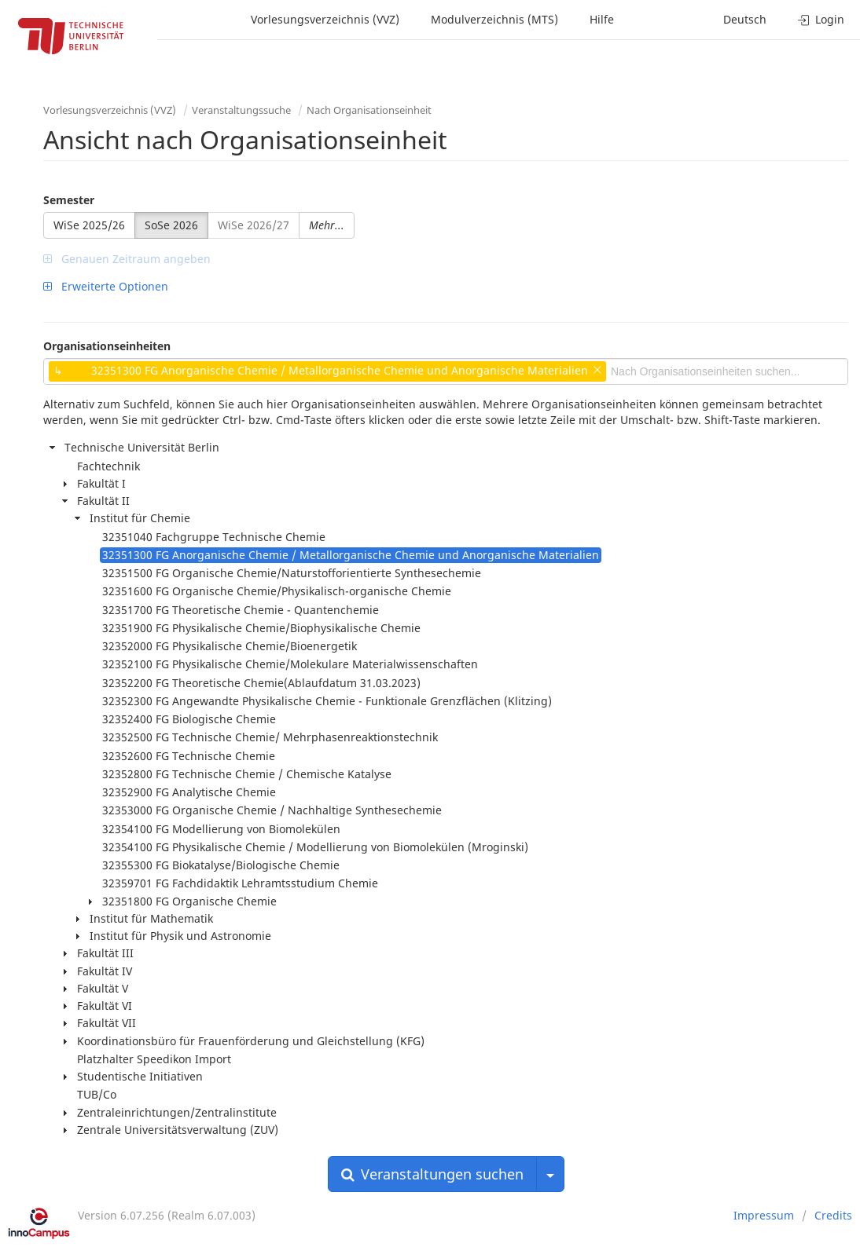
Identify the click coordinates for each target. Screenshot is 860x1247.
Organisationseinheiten (107, 345)
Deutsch (744, 19)
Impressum (763, 1215)
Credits (833, 1215)
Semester (68, 199)
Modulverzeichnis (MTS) (494, 19)
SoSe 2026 (171, 225)
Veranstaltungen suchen (432, 1174)
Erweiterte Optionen (105, 286)
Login (821, 19)
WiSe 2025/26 (89, 225)
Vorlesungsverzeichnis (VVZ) (325, 19)
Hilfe (602, 19)
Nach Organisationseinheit (369, 110)
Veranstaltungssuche (241, 110)
